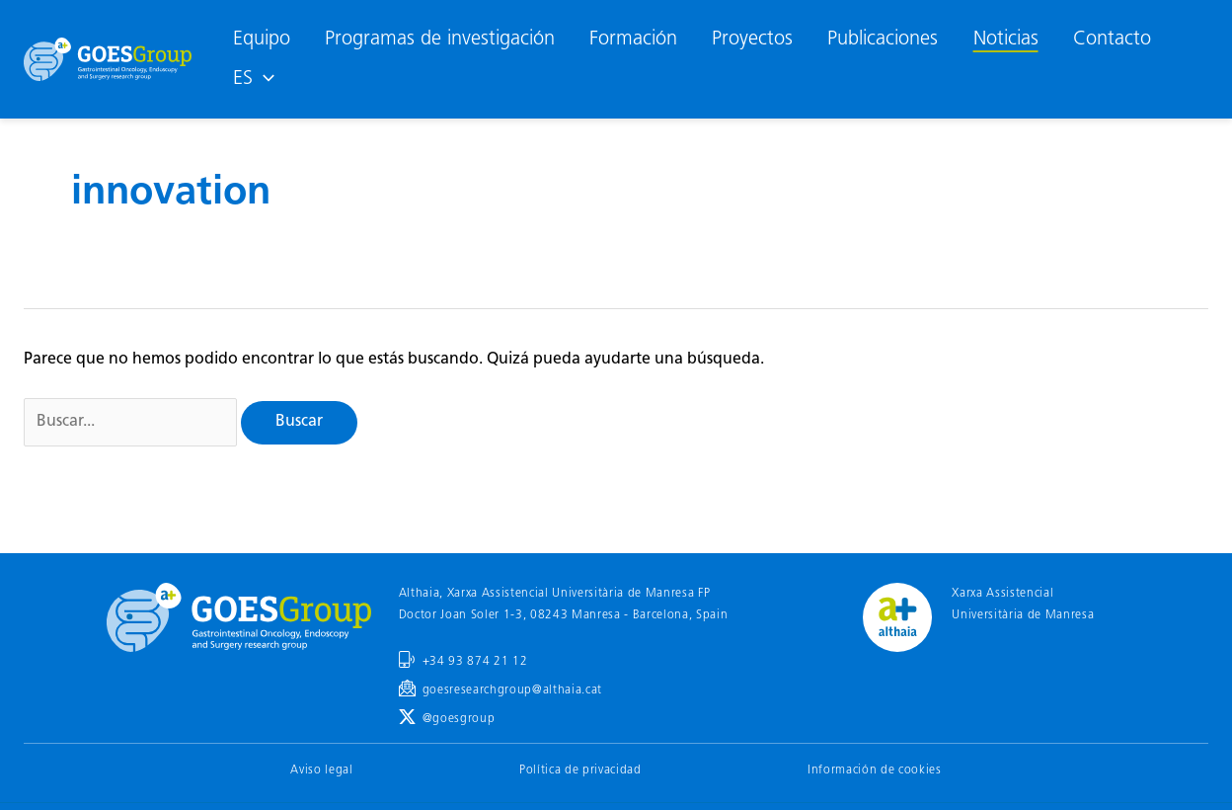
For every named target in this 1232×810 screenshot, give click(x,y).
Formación (633, 39)
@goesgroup (459, 719)
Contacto (1112, 39)
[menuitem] (253, 79)
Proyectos (752, 39)
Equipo (261, 39)
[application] (263, 79)
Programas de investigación (440, 39)
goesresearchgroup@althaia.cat (512, 690)
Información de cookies (875, 770)
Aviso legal (321, 770)
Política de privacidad (580, 770)
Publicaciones (882, 39)
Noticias (1006, 39)
